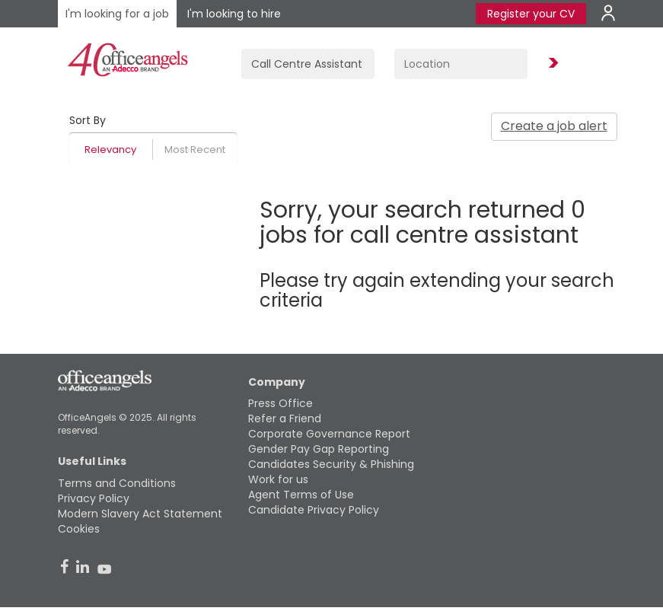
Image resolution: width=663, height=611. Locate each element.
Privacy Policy (93, 498)
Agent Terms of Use (301, 494)
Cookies (79, 528)
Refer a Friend (284, 418)
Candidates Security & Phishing (331, 464)
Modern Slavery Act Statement (140, 513)
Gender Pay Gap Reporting (318, 449)
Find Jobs (551, 63)
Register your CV (531, 13)
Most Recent (194, 149)
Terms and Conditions (117, 483)
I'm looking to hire (234, 13)
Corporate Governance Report (329, 433)
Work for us (278, 479)
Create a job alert (554, 126)
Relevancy (110, 149)
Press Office (280, 403)
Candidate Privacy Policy (313, 509)
